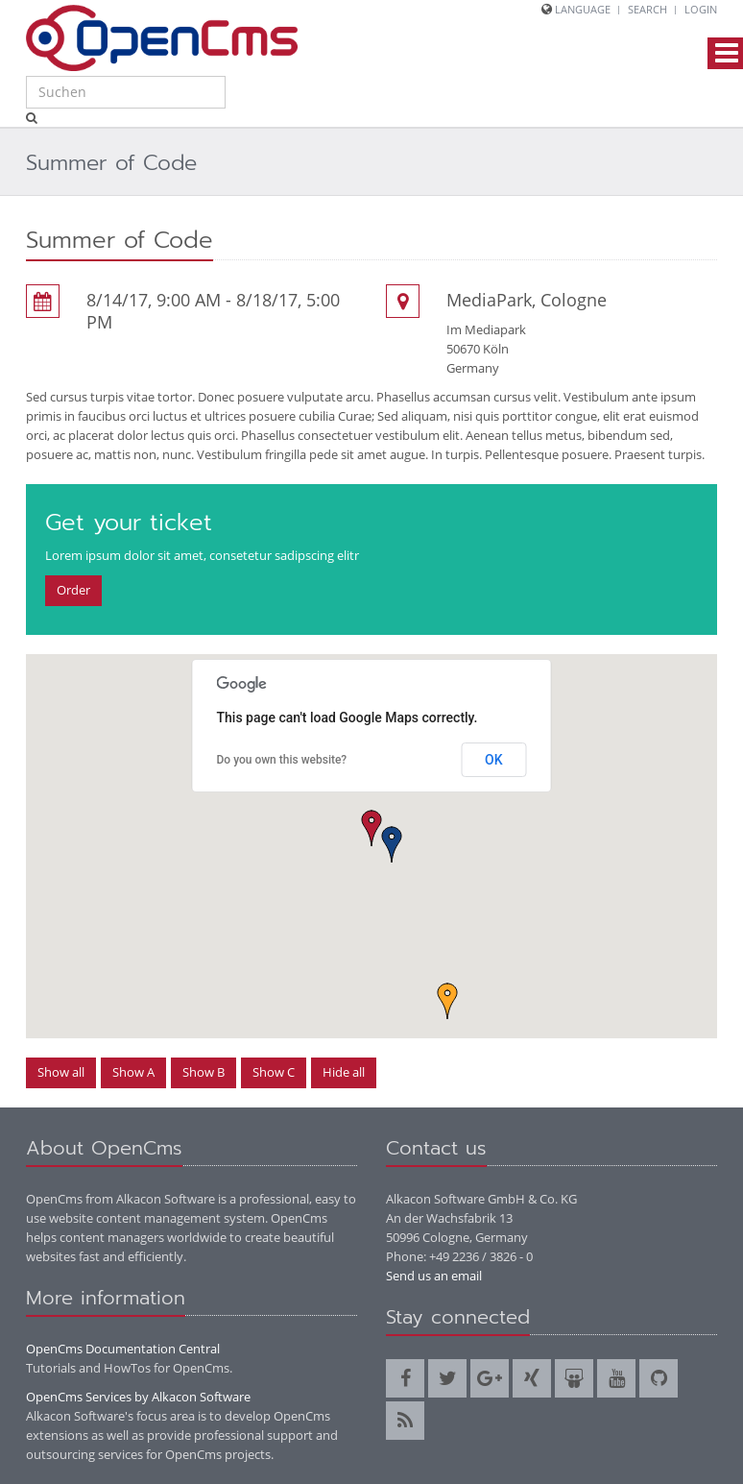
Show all (60, 1072)
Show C (273, 1072)
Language (583, 9)
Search (647, 9)
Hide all (344, 1072)
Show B (203, 1072)
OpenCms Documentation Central (123, 1348)
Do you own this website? (282, 759)
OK (494, 759)
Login (700, 9)
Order (73, 589)
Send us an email (434, 1275)
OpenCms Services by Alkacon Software (138, 1396)
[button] (371, 828)
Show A (133, 1072)
